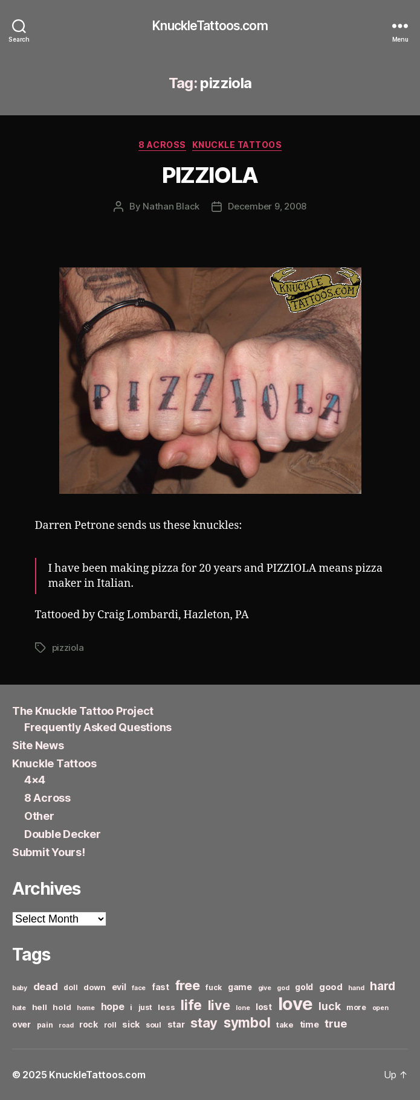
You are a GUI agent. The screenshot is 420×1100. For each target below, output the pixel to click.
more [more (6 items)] (356, 1007)
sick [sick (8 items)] (131, 1024)
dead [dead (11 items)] (45, 986)
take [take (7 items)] (285, 1024)
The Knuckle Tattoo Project (82, 711)
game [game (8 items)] (240, 987)
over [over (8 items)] (21, 1024)
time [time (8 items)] (309, 1024)
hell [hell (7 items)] (39, 1007)
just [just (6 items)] (145, 1007)
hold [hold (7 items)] (62, 1007)
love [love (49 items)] (295, 1003)
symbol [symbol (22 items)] (247, 1022)
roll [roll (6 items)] (110, 1024)
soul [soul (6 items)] (153, 1024)
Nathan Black (171, 206)
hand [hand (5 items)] (356, 988)
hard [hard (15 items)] (382, 986)
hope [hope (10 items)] (112, 1006)
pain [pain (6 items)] (45, 1024)
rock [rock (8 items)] (88, 1024)
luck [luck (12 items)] (329, 1006)
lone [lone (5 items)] (243, 1008)
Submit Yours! (48, 852)
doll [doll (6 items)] (70, 987)
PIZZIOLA (209, 175)
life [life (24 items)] (191, 1005)
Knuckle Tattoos (237, 144)
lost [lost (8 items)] (264, 1007)
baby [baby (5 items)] (19, 988)
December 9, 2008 (267, 206)
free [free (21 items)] (187, 985)
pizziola (68, 647)
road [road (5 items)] (66, 1025)
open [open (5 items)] (380, 1008)
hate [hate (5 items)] (19, 1008)
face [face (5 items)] (139, 988)
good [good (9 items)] (331, 987)
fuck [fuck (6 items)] (213, 987)
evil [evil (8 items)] (119, 987)
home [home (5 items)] (86, 1008)
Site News (38, 745)
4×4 (34, 779)
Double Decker (62, 834)
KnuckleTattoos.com (209, 25)
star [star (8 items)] (176, 1024)
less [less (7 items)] (166, 1007)
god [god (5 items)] (283, 988)
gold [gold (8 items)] (304, 987)
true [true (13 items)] (335, 1023)
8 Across (162, 144)
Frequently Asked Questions (98, 727)
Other (39, 816)
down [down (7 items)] (94, 987)
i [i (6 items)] (131, 1007)
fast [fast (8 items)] (160, 987)
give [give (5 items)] (264, 988)
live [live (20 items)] (219, 1005)
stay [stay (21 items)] (204, 1023)
